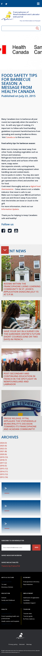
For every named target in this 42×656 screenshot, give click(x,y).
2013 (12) (4, 474)
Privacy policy (13, 644)
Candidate (26, 600)
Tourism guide (27, 616)
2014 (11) (4, 471)
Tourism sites (27, 613)
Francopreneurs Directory (31, 582)
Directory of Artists (7, 587)
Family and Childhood (8, 600)
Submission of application (31, 597)
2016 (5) (3, 465)
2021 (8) (3, 451)
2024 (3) (3, 443)
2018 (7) (3, 460)
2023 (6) (3, 445)
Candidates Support (29, 603)
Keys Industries (28, 584)
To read (3, 584)
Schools (3, 597)
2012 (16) (4, 477)
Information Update (10, 209)
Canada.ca (10, 137)
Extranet (22, 644)
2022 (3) (3, 448)
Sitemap (29, 644)
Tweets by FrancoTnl (10, 566)
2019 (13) (4, 457)
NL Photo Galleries (29, 619)
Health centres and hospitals (10, 621)
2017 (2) (3, 463)
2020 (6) (3, 454)
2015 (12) (4, 468)
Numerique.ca (15, 652)
